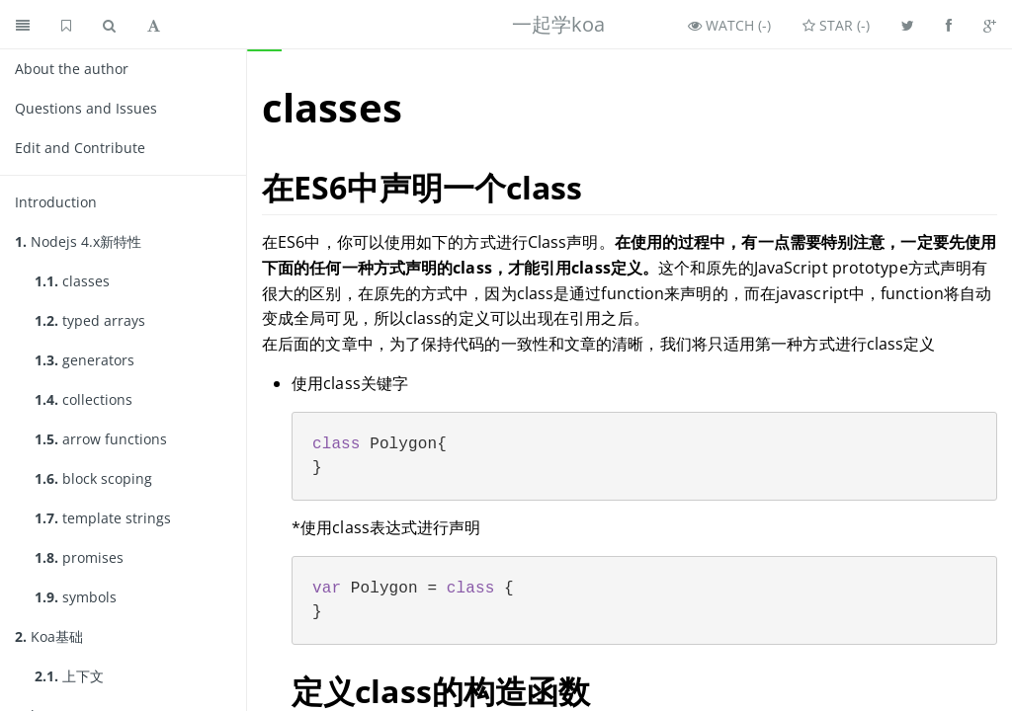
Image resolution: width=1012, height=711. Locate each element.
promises (79, 557)
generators (84, 360)
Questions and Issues (86, 108)
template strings (103, 518)
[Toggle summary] (22, 24)
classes (72, 281)
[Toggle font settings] (153, 24)
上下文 (69, 676)
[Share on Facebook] (949, 24)
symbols (76, 597)
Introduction (56, 202)
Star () (836, 25)
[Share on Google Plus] (990, 24)
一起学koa (558, 24)
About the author (71, 68)
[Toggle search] (109, 24)
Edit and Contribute (80, 147)
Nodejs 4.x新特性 (78, 241)
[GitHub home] (66, 24)
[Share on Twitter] (908, 24)
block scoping (93, 478)
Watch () (729, 25)
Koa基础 (49, 636)
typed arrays (90, 320)
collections (83, 399)
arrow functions (101, 439)
